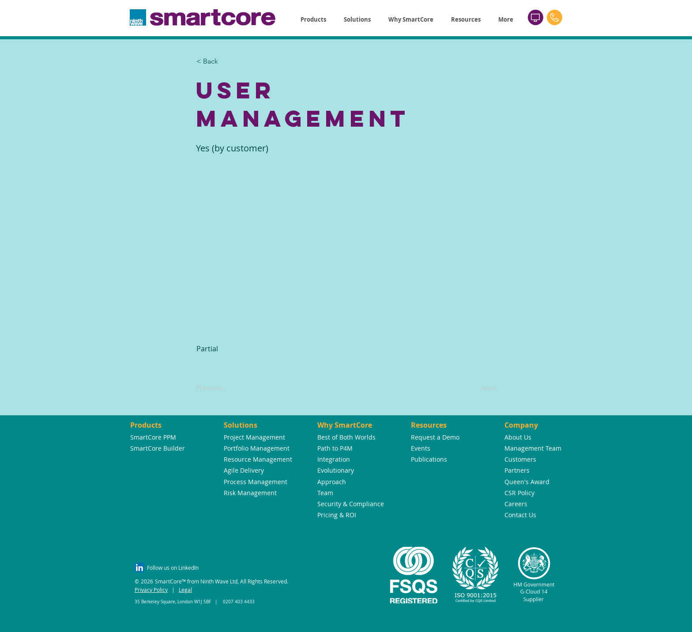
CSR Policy (519, 493)
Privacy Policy (151, 589)
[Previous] (225, 388)
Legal (185, 589)
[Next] (474, 388)
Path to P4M (335, 448)
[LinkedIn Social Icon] (139, 567)
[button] (313, 20)
